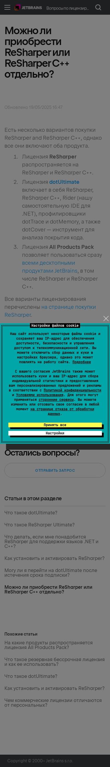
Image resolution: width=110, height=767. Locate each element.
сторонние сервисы (56, 399)
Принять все (55, 425)
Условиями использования (39, 395)
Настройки (55, 433)
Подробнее (81, 362)
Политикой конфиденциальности (72, 390)
